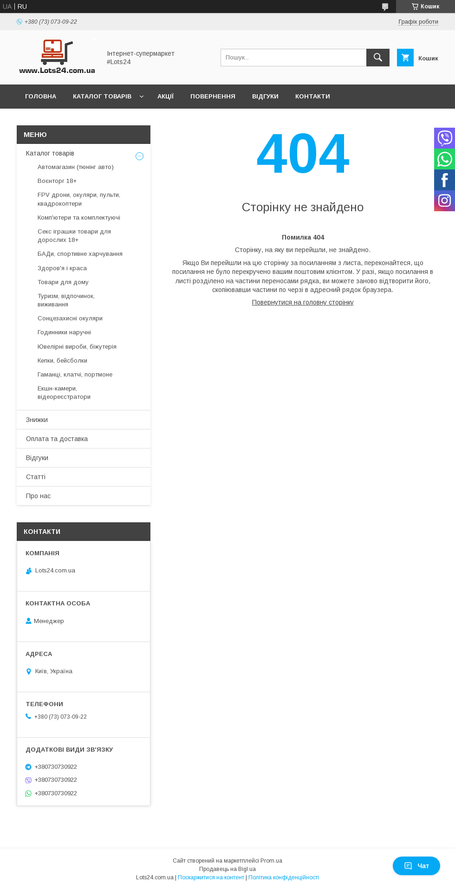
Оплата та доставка (57, 438)
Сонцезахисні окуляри (70, 318)
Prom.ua (271, 861)
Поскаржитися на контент (211, 877)
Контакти (312, 96)
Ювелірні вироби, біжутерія (77, 346)
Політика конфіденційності (283, 877)
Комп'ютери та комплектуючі (79, 217)
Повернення (212, 96)
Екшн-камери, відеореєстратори (64, 392)
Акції (165, 96)
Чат (416, 866)
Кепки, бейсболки (62, 360)
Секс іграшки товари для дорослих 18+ (74, 235)
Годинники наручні (64, 332)
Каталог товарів (102, 96)
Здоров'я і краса (62, 268)
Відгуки (265, 96)
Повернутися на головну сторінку (303, 302)
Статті (36, 477)
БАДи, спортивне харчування (80, 253)
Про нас (38, 496)
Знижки (37, 419)
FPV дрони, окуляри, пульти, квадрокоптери (79, 199)
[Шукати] (378, 57)
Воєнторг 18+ (57, 180)
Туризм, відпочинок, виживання (66, 300)
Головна (40, 96)
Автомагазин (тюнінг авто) (76, 166)
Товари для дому (63, 282)
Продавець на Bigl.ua (227, 869)
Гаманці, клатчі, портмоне (75, 374)
